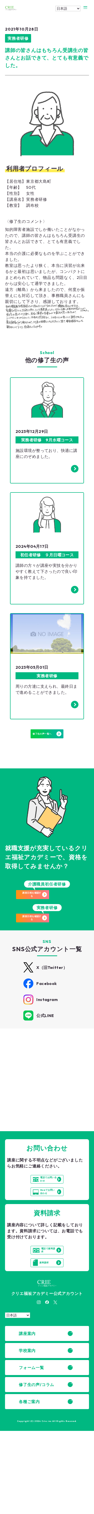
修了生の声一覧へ (47, 739)
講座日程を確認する (50, 907)
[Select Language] (67, 8)
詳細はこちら (33, 1099)
